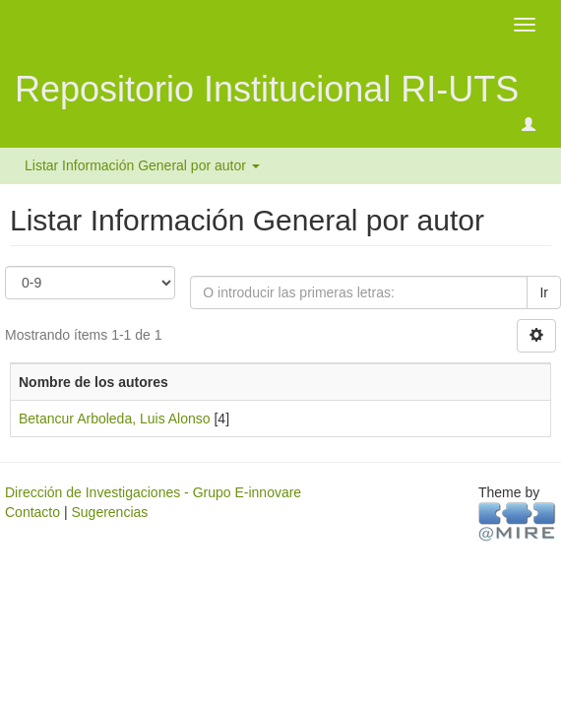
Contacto (32, 512)
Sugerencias (109, 512)
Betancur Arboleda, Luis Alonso (115, 418)
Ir (543, 292)
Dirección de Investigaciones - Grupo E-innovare (153, 492)
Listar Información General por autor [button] (142, 165)
